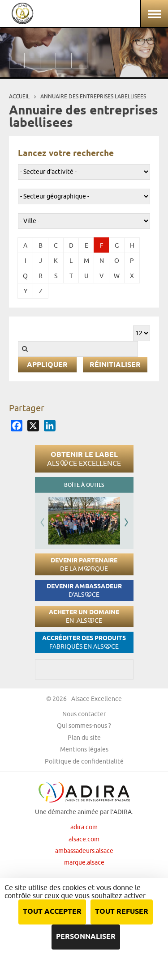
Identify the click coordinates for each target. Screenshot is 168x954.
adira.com (84, 827)
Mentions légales (84, 749)
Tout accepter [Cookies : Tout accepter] (52, 911)
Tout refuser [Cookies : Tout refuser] (121, 911)
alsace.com (84, 839)
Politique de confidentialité (84, 761)
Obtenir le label (84, 458)
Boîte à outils (84, 484)
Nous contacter (84, 714)
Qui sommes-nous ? (84, 725)
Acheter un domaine (84, 616)
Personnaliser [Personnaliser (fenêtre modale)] (86, 936)
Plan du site (84, 737)
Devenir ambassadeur (84, 590)
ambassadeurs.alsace (84, 850)
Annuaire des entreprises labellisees (93, 96)
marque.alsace (84, 862)
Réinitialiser (115, 365)
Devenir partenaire (84, 564)
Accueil (19, 96)
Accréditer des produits (84, 642)
